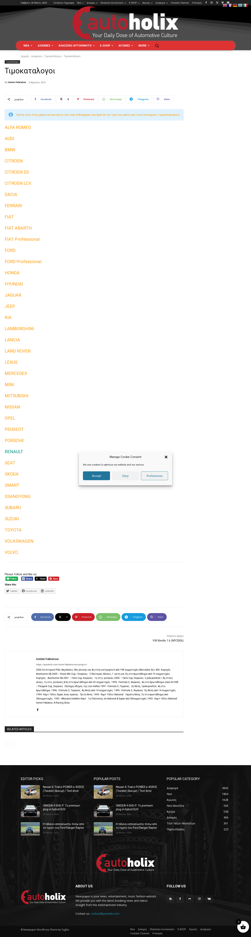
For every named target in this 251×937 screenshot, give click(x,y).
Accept (96, 476)
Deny (125, 476)
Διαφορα (36, 56)
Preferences (155, 476)
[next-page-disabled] (13, 743)
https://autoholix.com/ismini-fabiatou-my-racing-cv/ (61, 664)
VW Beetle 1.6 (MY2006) (168, 640)
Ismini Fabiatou (17, 82)
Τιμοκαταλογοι (52, 56)
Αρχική (25, 56)
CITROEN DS (17, 172)
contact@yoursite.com (105, 913)
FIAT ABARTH (18, 228)
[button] (166, 457)
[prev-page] (7, 743)
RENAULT (14, 451)
